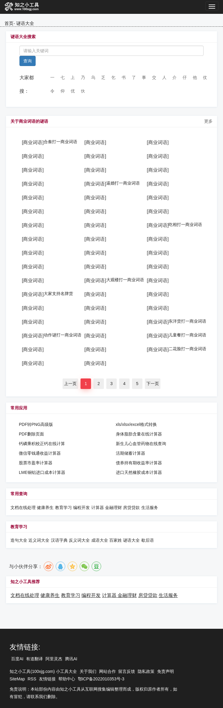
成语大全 (100, 540)
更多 (208, 121)
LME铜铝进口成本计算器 (42, 472)
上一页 (70, 383)
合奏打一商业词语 (60, 141)
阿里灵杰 (53, 658)
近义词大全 (38, 540)
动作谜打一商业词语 (62, 335)
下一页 (152, 383)
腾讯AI (71, 658)
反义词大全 (79, 540)
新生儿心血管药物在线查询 (141, 443)
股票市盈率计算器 (35, 462)
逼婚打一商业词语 (123, 183)
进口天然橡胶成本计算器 (139, 472)
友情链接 (47, 678)
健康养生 (45, 507)
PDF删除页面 (31, 434)
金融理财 (113, 507)
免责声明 (165, 671)
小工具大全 (66, 671)
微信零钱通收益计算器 (40, 453)
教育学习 (63, 507)
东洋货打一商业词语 (187, 321)
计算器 (98, 507)
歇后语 (147, 540)
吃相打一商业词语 (185, 224)
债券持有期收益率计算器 (139, 462)
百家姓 (115, 540)
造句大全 (18, 540)
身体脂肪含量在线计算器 (139, 434)
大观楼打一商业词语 (125, 279)
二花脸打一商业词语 (187, 348)
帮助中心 (66, 678)
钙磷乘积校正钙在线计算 (42, 443)
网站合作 (107, 671)
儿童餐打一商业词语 (187, 335)
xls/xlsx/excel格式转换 (136, 424)
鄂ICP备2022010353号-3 (101, 678)
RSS (32, 678)
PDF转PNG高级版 (36, 424)
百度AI (17, 658)
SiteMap (17, 678)
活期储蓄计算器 (130, 453)
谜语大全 (25, 23)
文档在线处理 (23, 507)
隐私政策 (146, 671)
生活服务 (149, 507)
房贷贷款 (131, 507)
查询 (27, 61)
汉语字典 (59, 540)
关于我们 (88, 671)
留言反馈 (126, 671)
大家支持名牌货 (58, 293)
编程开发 (81, 507)
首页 (8, 23)
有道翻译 (34, 658)
